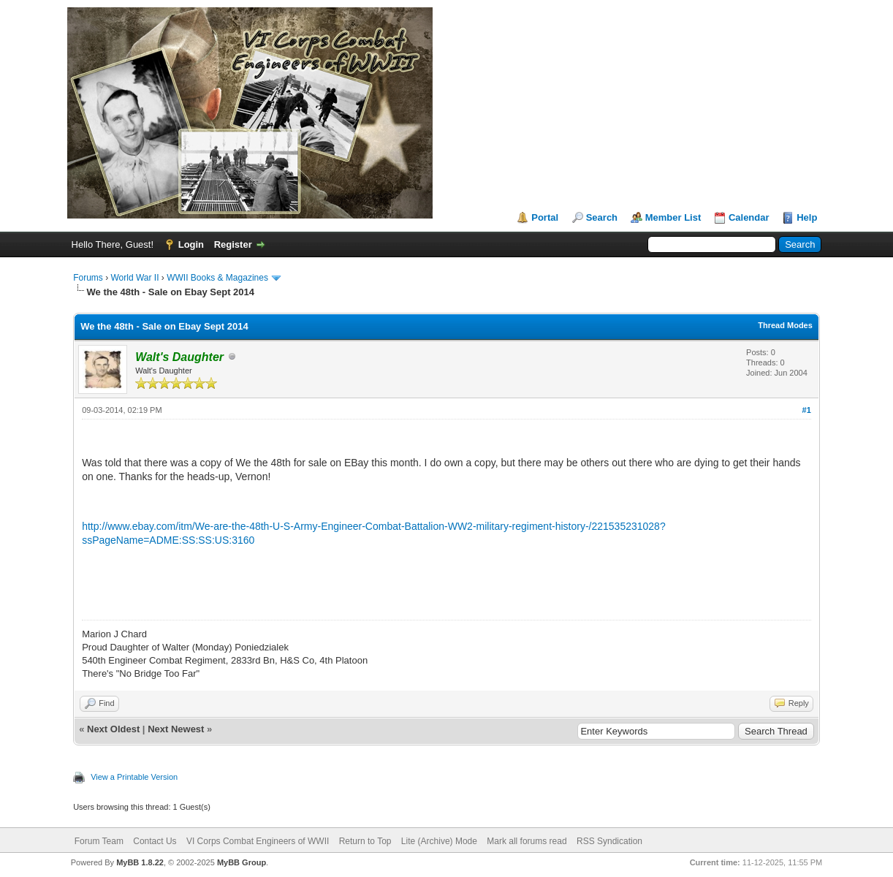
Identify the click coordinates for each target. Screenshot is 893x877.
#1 (806, 410)
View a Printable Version (134, 776)
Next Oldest (113, 729)
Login (191, 244)
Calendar (749, 217)
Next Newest (176, 729)
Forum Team (99, 841)
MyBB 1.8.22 (140, 862)
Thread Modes (785, 325)
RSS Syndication (609, 841)
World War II (135, 278)
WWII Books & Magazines (217, 278)
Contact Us (154, 841)
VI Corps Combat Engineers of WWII (257, 841)
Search (602, 217)
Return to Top (365, 841)
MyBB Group (241, 862)
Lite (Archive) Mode (439, 841)
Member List (673, 217)
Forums (88, 278)
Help (807, 217)
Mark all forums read (526, 841)
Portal (544, 217)
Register (233, 244)
